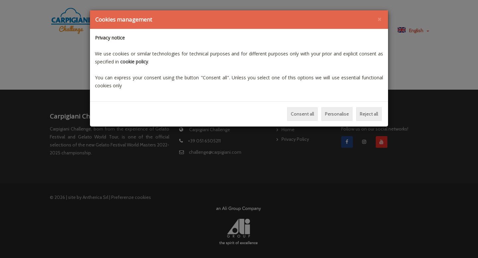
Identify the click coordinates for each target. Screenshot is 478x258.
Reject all (369, 114)
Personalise (337, 114)
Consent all (302, 114)
